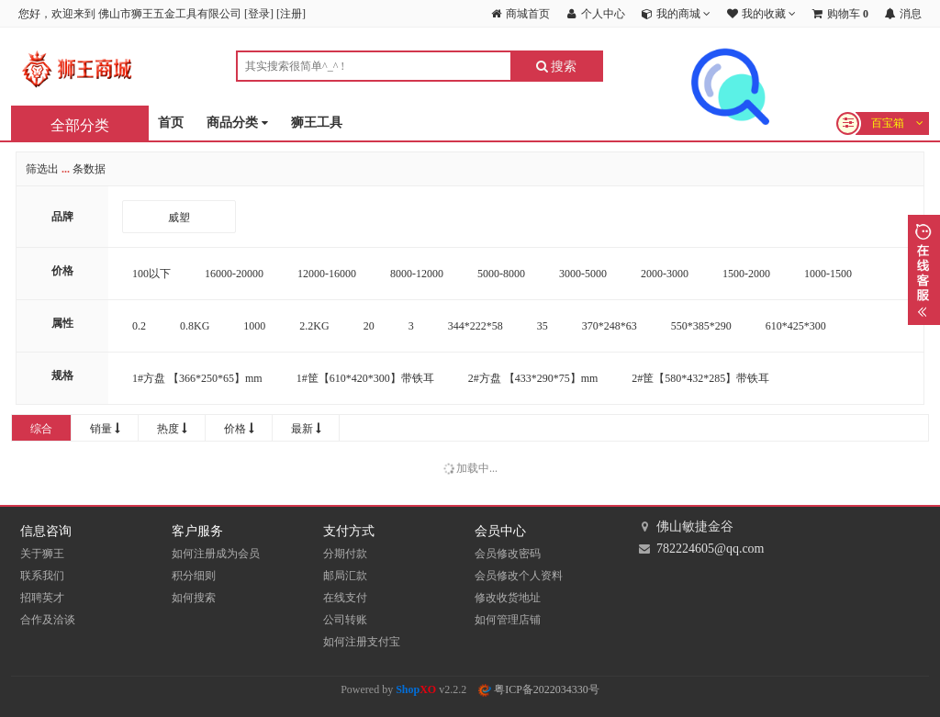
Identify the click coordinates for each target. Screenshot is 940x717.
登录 (259, 13)
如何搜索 (194, 597)
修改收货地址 (508, 597)
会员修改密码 (508, 553)
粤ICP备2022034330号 (538, 689)
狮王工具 (316, 122)
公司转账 (345, 619)
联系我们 (42, 575)
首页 (171, 122)
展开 (924, 270)
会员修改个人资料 (519, 575)
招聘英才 (42, 597)
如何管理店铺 (508, 619)
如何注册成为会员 (216, 553)
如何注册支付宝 (361, 641)
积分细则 (194, 575)
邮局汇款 (345, 575)
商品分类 (237, 123)
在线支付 (345, 597)
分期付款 (345, 553)
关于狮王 (42, 553)
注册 (291, 13)
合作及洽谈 (47, 619)
